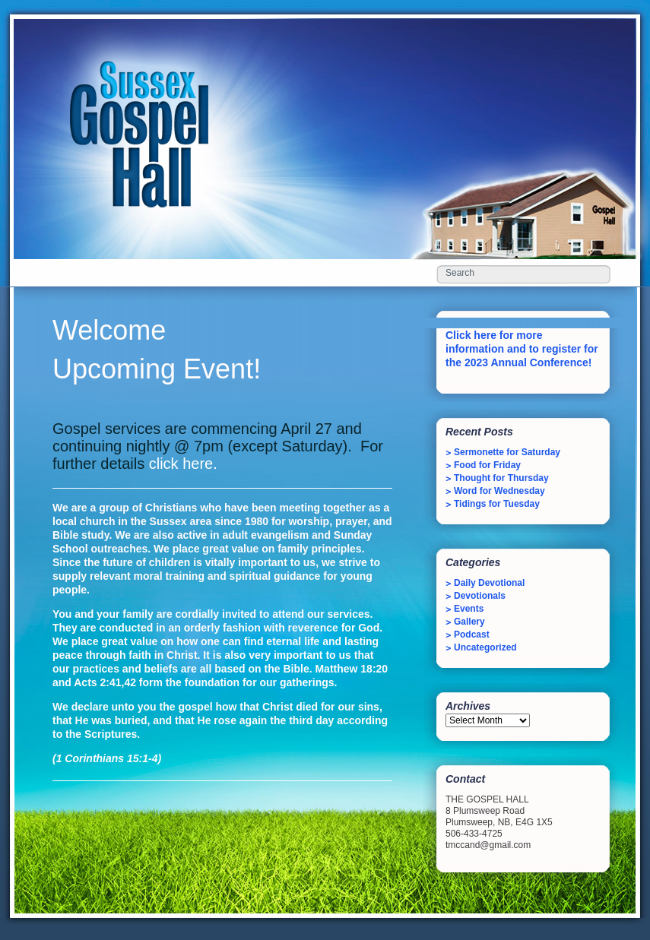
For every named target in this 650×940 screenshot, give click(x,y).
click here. (183, 463)
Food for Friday (487, 465)
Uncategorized (485, 647)
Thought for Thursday (501, 478)
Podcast (472, 634)
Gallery (469, 621)
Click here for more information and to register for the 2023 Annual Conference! (521, 349)
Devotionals (480, 595)
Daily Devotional (489, 583)
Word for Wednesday (499, 491)
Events (469, 608)
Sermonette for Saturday (507, 452)
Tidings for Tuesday (497, 503)
